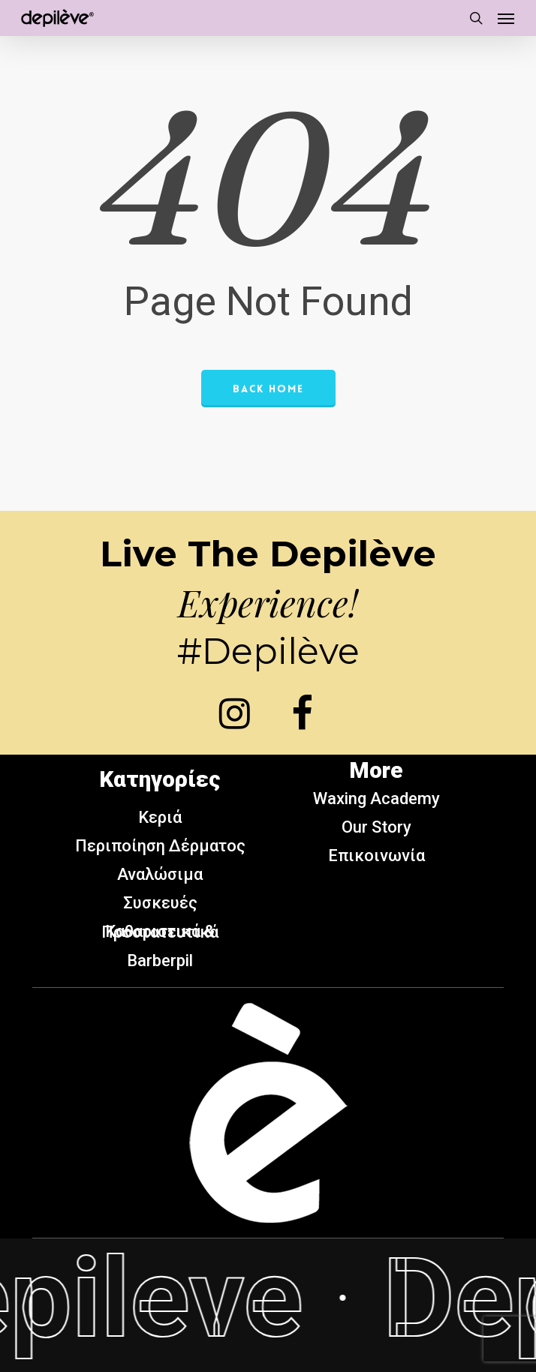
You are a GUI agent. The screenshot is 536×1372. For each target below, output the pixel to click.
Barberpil (160, 960)
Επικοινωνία (376, 855)
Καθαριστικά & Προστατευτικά (159, 931)
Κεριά (160, 817)
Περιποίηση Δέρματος (160, 845)
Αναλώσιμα (160, 874)
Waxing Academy (376, 798)
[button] (506, 18)
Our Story (376, 827)
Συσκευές (160, 902)
